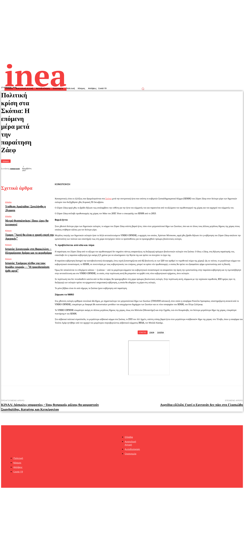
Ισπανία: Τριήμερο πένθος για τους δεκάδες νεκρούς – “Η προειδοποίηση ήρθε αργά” (27, 266)
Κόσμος (6, 161)
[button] (143, 89)
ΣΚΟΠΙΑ (160, 332)
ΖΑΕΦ (151, 332)
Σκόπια (108, 198)
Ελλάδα (8, 202)
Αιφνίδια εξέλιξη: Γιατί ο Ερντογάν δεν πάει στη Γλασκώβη (201, 405)
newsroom (15, 169)
